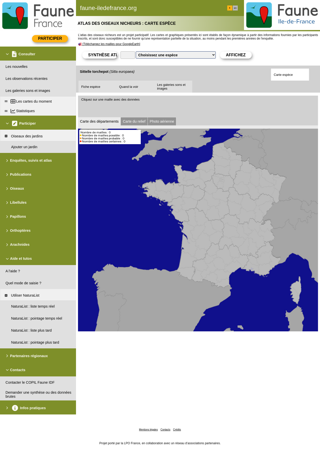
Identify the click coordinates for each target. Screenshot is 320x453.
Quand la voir (128, 87)
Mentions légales (148, 429)
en (235, 8)
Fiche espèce (90, 87)
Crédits (177, 429)
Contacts (165, 429)
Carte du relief (134, 121)
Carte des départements (99, 121)
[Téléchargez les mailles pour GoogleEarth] (111, 44)
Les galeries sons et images (171, 86)
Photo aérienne (162, 121)
